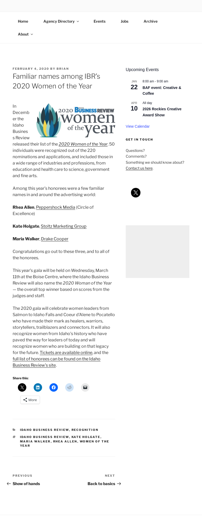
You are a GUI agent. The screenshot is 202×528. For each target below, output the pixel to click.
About (26, 34)
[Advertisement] (157, 251)
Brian (63, 69)
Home (23, 21)
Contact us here (139, 168)
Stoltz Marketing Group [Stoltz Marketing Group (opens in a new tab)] (64, 226)
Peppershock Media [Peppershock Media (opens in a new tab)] (55, 207)
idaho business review (44, 430)
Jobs (124, 21)
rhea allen (65, 441)
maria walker (35, 441)
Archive (151, 21)
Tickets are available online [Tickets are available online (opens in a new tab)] (66, 352)
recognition (85, 430)
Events (99, 21)
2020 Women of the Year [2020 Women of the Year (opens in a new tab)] (83, 144)
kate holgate (86, 437)
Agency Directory (61, 21)
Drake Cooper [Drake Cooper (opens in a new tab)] (54, 238)
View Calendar (138, 126)
